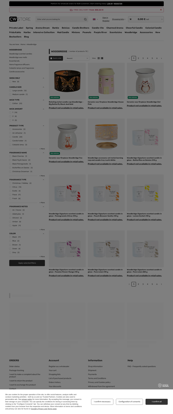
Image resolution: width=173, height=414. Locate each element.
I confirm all (157, 402)
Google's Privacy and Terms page (44, 409)
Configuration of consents (129, 402)
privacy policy (27, 399)
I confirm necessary (102, 402)
